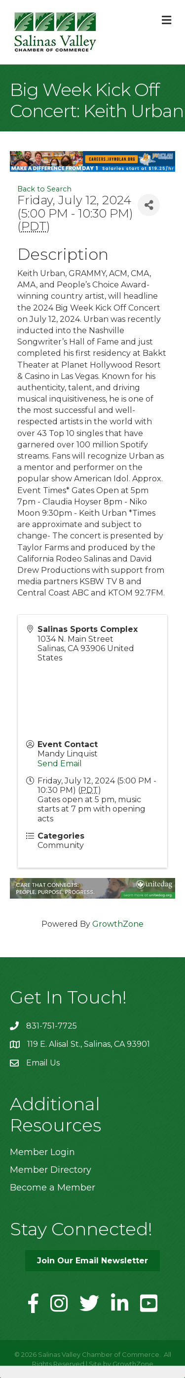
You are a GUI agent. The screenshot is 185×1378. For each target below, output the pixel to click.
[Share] (149, 205)
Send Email (59, 763)
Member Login (42, 1152)
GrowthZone (118, 924)
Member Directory (50, 1169)
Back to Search (44, 189)
